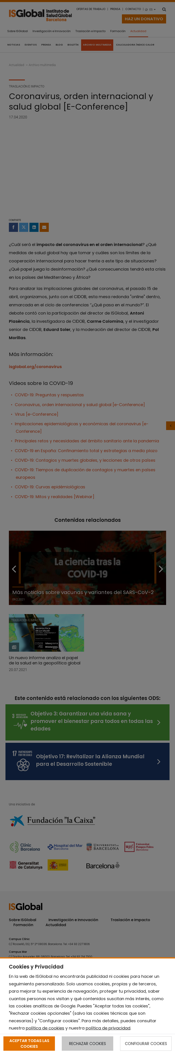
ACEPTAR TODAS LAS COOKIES (29, 1043)
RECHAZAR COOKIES (87, 1043)
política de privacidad (108, 1028)
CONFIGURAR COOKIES (146, 1043)
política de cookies (45, 1028)
